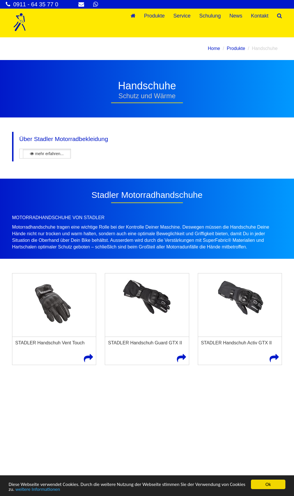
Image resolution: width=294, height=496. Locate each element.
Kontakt (259, 16)
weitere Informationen (38, 490)
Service (182, 16)
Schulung (210, 16)
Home (214, 48)
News (235, 16)
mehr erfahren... (47, 153)
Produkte (154, 16)
